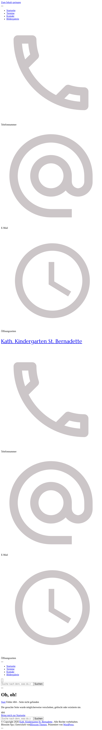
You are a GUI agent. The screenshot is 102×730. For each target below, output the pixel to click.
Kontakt (10, 16)
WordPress (68, 724)
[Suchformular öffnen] (2, 680)
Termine (10, 13)
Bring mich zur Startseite (13, 715)
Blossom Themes (38, 724)
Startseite (10, 10)
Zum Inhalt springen (11, 2)
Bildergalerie (12, 19)
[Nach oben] (2, 728)
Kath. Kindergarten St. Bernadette (41, 341)
